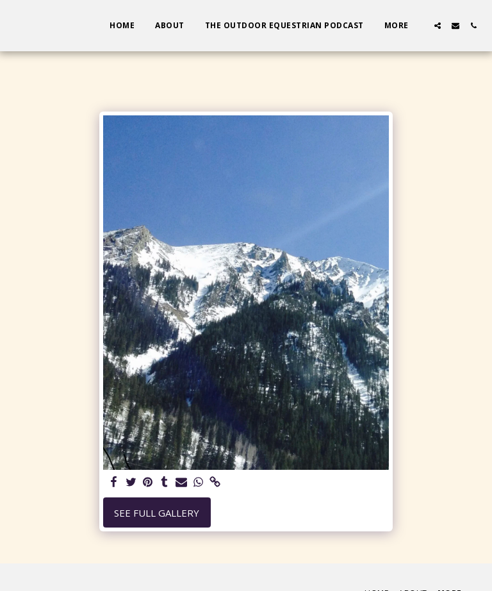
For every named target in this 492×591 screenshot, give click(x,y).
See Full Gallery (156, 512)
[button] (437, 25)
